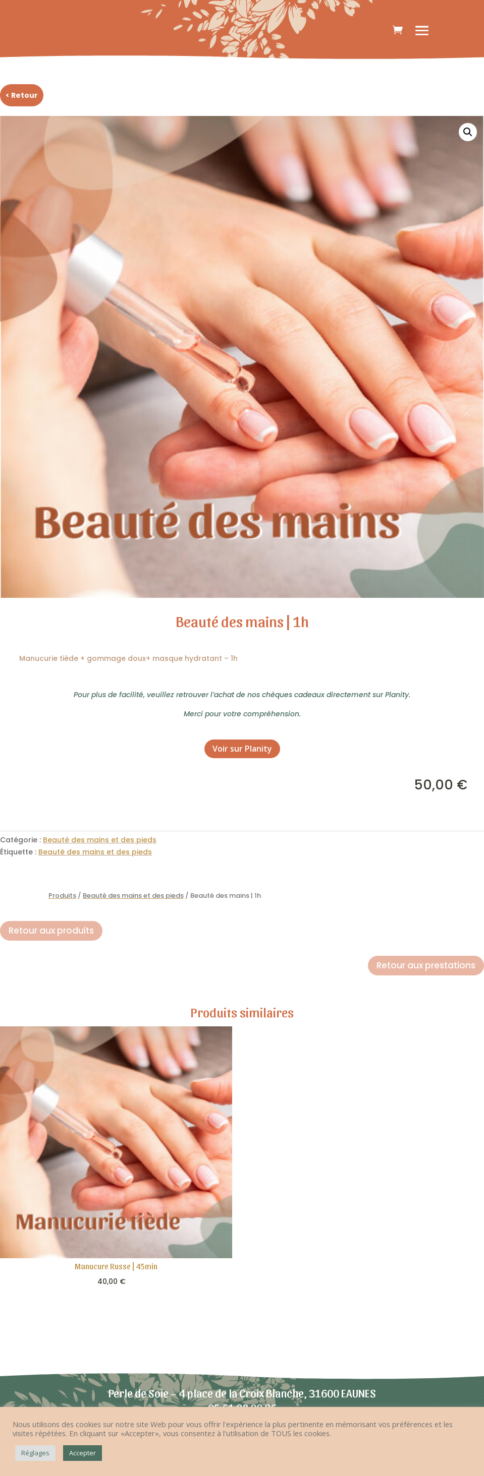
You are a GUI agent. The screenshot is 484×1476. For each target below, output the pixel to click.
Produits (62, 895)
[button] (468, 132)
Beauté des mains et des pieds (99, 840)
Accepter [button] (82, 1452)
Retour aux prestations (426, 965)
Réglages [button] (35, 1452)
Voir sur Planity (242, 748)
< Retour (22, 95)
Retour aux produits (51, 931)
